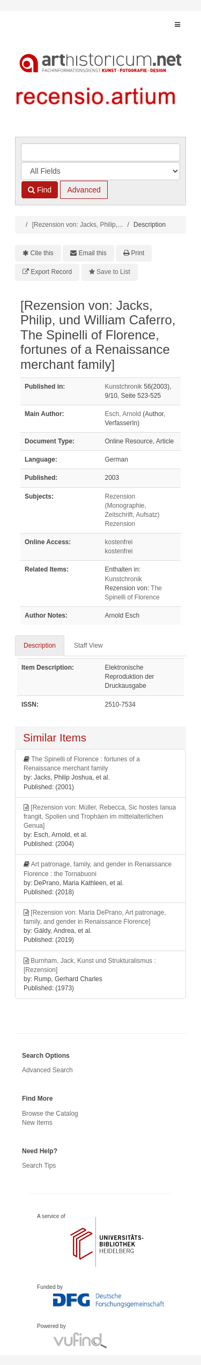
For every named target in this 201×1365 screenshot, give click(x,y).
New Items (37, 1122)
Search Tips (39, 1165)
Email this (93, 253)
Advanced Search (47, 1070)
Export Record (51, 272)
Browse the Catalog (50, 1113)
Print (138, 253)
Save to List (113, 272)
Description (40, 645)
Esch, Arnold (123, 414)
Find (39, 190)
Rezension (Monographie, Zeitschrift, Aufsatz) (132, 505)
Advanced (83, 190)
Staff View (88, 645)
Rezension (120, 524)
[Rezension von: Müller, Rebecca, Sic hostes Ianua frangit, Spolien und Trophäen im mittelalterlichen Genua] (100, 816)
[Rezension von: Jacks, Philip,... (77, 224)
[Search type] (100, 171)
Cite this (42, 253)
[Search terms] (100, 152)
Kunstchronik (123, 386)
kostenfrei (119, 542)
